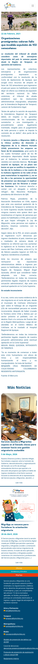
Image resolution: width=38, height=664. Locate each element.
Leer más (19, 483)
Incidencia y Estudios (19, 571)
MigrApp (19, 575)
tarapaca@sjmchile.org (14, 618)
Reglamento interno (11, 658)
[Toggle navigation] (33, 6)
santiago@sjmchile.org (14, 626)
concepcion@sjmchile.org (15, 634)
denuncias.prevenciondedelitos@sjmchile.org (21, 648)
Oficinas (19, 568)
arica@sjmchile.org (13, 610)
